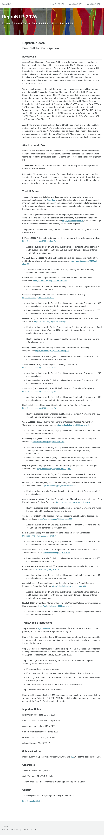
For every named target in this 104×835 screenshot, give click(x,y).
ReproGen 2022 (75, 4)
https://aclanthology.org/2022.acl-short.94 (49, 245)
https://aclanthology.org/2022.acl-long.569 (41, 396)
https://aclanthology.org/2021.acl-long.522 (53, 326)
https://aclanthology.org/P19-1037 (58, 557)
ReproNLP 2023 (57, 4)
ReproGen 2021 (93, 4)
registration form (45, 633)
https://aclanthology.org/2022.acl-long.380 (71, 591)
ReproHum (52, 204)
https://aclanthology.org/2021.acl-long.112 (54, 355)
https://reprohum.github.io (74, 225)
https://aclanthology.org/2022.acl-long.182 (61, 611)
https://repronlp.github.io (33, 807)
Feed (5, 826)
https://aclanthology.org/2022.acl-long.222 (57, 524)
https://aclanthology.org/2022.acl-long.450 (80, 507)
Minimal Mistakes (31, 830)
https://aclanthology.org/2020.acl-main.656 (42, 372)
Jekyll (23, 830)
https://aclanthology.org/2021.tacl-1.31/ (40, 302)
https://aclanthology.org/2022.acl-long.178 (41, 413)
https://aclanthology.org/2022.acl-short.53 (41, 268)
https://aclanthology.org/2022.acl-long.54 (75, 429)
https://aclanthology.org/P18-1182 (48, 574)
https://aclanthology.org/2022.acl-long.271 (41, 541)
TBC (73, 762)
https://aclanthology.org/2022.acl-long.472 (66, 490)
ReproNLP (6, 4)
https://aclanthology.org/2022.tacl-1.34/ (51, 446)
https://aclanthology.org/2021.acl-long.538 (52, 285)
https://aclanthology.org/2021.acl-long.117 (56, 473)
